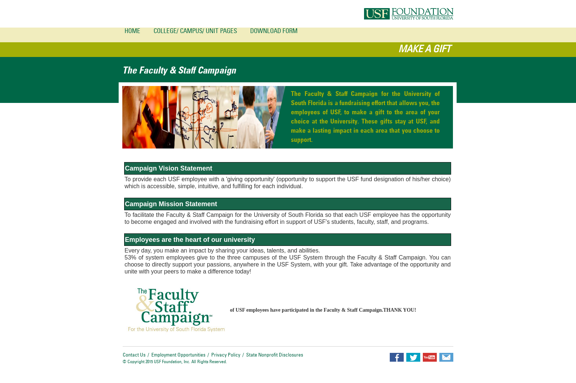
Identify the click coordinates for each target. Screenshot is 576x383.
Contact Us (134, 355)
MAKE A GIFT (424, 49)
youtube (430, 357)
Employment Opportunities (178, 355)
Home (132, 31)
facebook (397, 357)
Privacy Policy (225, 355)
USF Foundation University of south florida (408, 13)
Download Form (274, 31)
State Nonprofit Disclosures (274, 355)
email (446, 357)
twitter (413, 357)
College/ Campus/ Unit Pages (195, 31)
